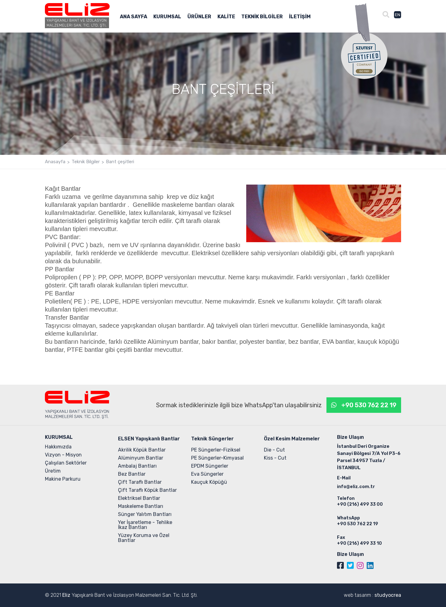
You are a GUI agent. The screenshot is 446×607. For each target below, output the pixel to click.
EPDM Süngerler (209, 466)
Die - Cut (274, 450)
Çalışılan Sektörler (66, 463)
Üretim (53, 471)
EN (397, 14)
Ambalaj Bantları (137, 466)
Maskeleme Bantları (140, 506)
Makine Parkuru (63, 479)
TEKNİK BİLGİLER (262, 17)
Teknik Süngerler (212, 439)
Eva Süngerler (207, 474)
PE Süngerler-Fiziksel (215, 450)
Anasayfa (55, 161)
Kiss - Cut (275, 458)
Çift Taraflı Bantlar (140, 482)
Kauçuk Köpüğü (209, 482)
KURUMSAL (167, 17)
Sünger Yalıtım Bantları (145, 514)
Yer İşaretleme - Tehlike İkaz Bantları (145, 524)
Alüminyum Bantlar (140, 458)
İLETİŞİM (300, 17)
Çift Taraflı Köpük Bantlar (147, 490)
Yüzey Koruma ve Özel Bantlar (143, 537)
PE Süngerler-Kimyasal (217, 458)
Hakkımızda (58, 447)
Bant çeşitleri (120, 161)
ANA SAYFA (133, 17)
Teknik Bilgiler (86, 161)
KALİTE (226, 17)
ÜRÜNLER (199, 17)
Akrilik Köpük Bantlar (142, 450)
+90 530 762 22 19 (368, 405)
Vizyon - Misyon (63, 455)
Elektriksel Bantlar (139, 498)
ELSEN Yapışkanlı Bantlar (149, 439)
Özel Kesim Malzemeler (292, 439)
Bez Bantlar (132, 474)
